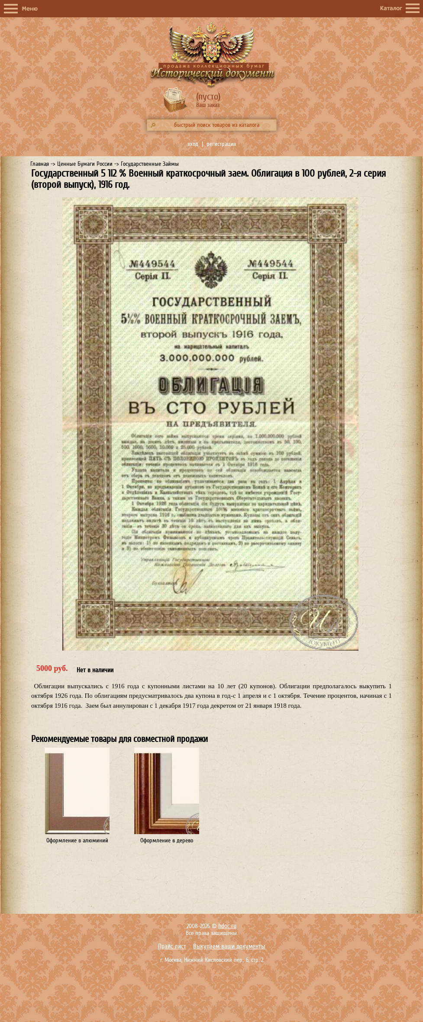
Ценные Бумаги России (85, 164)
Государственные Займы (150, 164)
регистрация (221, 144)
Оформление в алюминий (77, 840)
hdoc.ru (227, 926)
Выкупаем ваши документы (229, 946)
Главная (39, 164)
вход (192, 144)
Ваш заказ (208, 105)
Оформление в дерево (166, 840)
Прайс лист (172, 946)
